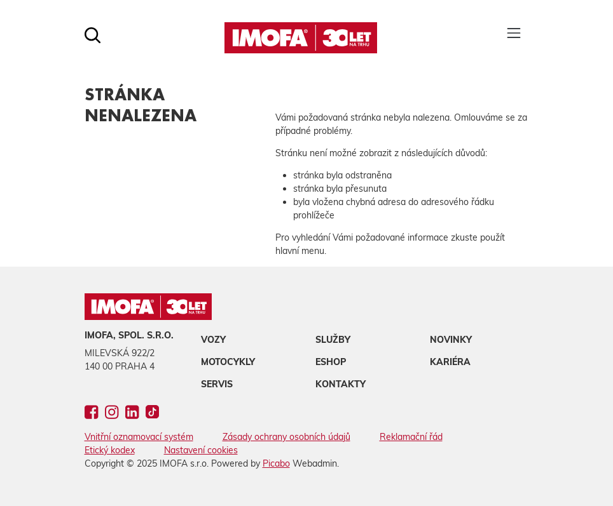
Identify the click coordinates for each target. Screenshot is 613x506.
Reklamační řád (411, 437)
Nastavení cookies (201, 450)
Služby (332, 339)
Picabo (276, 463)
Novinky (451, 339)
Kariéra (450, 362)
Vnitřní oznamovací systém (139, 437)
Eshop (330, 362)
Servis (217, 384)
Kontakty (340, 384)
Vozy (213, 339)
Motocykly (228, 362)
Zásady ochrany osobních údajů (286, 437)
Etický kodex (110, 450)
